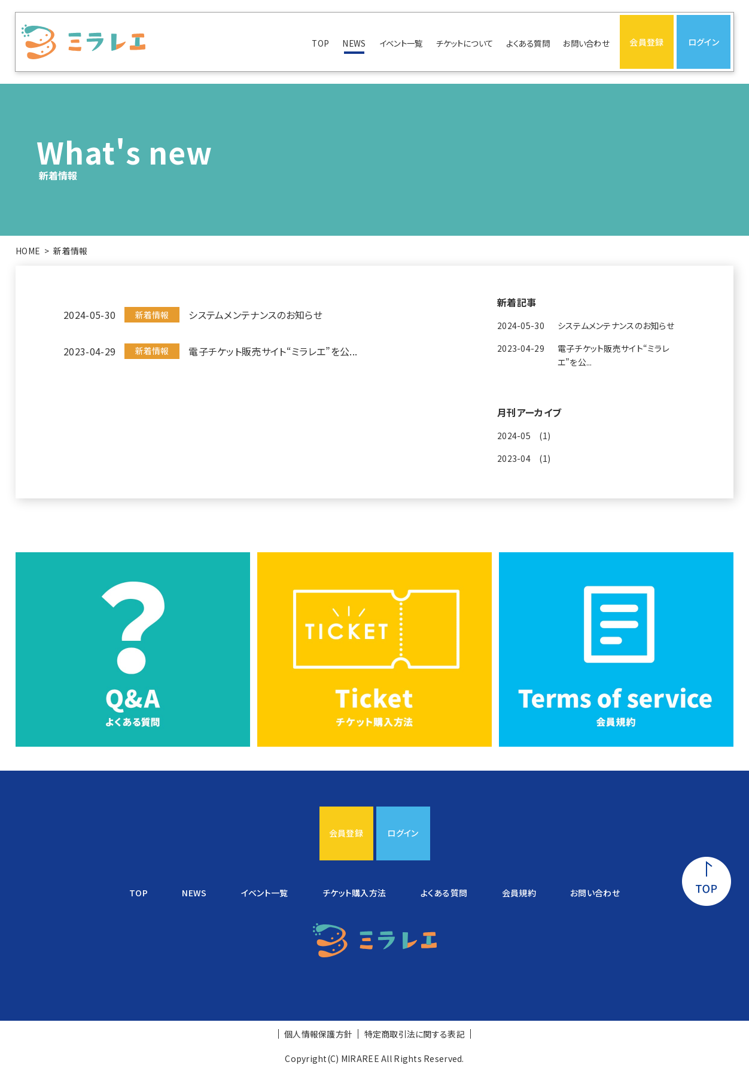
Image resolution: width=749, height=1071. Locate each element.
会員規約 (519, 893)
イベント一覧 (401, 43)
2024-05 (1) (523, 436)
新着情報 (70, 251)
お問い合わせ (586, 43)
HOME (28, 251)
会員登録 (646, 42)
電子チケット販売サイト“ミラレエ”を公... (272, 351)
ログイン (703, 42)
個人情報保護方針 (318, 1034)
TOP (320, 43)
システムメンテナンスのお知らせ (255, 315)
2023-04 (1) (523, 458)
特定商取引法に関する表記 (414, 1034)
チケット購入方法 (354, 893)
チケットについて (464, 43)
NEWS (354, 43)
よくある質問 (528, 43)
